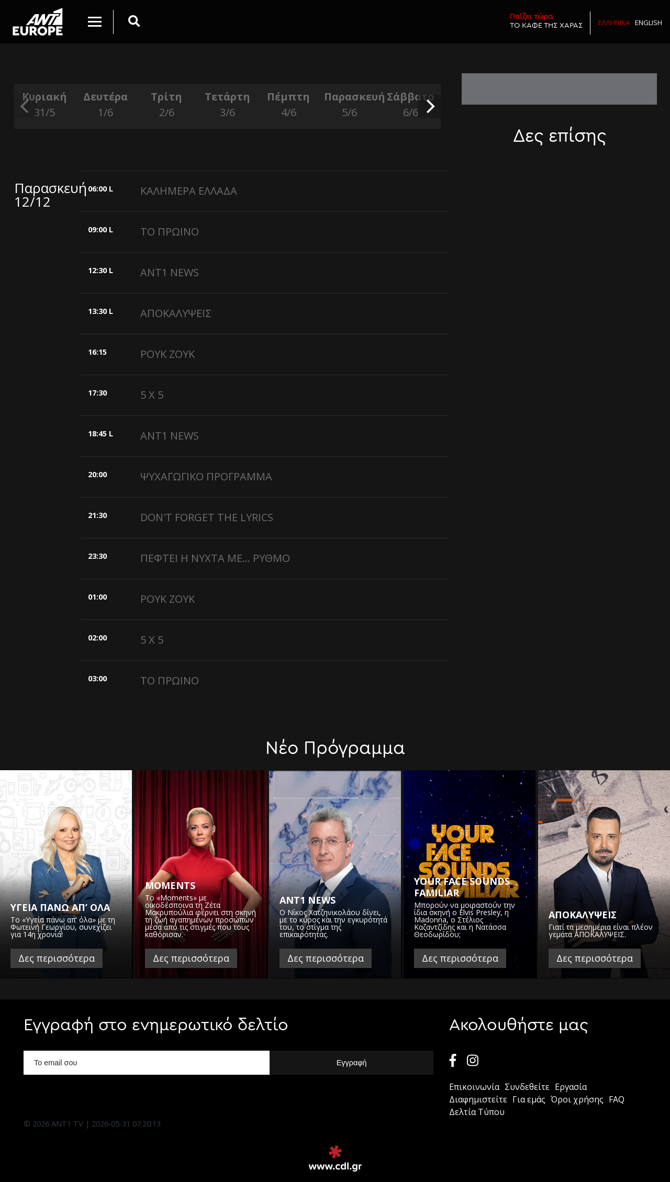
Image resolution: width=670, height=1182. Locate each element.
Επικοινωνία (474, 1087)
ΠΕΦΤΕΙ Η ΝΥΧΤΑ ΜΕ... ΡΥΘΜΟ (215, 558)
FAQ (616, 1099)
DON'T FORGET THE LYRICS (206, 517)
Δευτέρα (105, 104)
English (648, 22)
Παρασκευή (349, 104)
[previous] (25, 106)
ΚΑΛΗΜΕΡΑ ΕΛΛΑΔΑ (188, 191)
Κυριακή (44, 104)
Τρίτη (166, 104)
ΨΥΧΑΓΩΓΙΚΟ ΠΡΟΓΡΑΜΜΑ (206, 476)
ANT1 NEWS (169, 272)
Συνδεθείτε (527, 1087)
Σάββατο (410, 104)
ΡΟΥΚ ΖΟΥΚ (167, 354)
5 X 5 (151, 395)
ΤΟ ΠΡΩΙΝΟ (169, 231)
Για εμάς (528, 1099)
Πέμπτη (288, 104)
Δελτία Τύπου (477, 1112)
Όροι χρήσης (577, 1099)
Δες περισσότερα (56, 958)
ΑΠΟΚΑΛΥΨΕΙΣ (175, 313)
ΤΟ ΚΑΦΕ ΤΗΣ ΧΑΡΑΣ (546, 20)
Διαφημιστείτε (478, 1099)
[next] (429, 106)
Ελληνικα (614, 22)
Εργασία (571, 1087)
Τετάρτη (227, 104)
